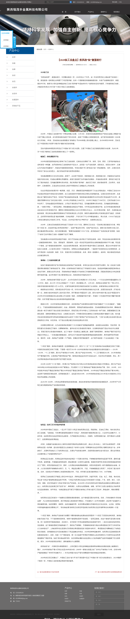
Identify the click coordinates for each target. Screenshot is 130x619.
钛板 (13, 63)
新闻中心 (104, 12)
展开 (14, 42)
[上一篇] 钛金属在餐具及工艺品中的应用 (48, 572)
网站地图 (114, 2)
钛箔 (13, 81)
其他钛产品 (16, 106)
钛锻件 (14, 87)
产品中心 (91, 12)
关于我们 (77, 12)
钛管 (13, 57)
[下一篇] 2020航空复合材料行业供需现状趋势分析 (108, 572)
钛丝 (13, 75)
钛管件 (14, 93)
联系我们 (117, 12)
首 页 (64, 12)
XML (120, 2)
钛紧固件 (15, 99)
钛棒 (13, 69)
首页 (45, 49)
